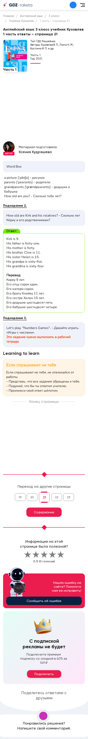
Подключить (44, 674)
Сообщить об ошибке (44, 601)
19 (20, 497)
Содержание (44, 512)
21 (44, 497)
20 (32, 497)
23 (68, 497)
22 (56, 497)
